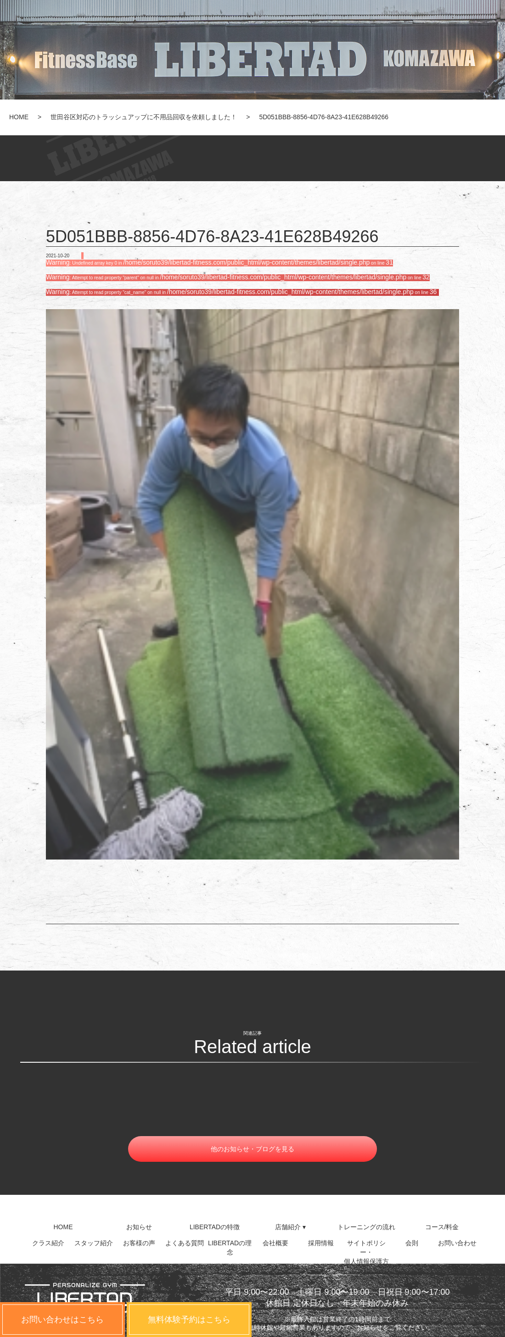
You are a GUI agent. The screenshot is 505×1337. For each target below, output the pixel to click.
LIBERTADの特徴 (215, 1227)
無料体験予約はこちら (189, 1319)
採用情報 (321, 1243)
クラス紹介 (48, 1243)
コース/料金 (442, 1227)
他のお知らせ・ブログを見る (252, 1149)
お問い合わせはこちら (62, 1319)
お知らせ (139, 1227)
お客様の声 (139, 1243)
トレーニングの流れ (366, 1227)
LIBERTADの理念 (230, 1246)
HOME (18, 117)
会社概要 (275, 1243)
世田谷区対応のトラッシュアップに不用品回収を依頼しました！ (143, 117)
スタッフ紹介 (93, 1243)
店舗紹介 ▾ (290, 1227)
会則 (411, 1243)
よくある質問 (184, 1243)
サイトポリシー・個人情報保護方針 (366, 1246)
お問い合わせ (457, 1243)
